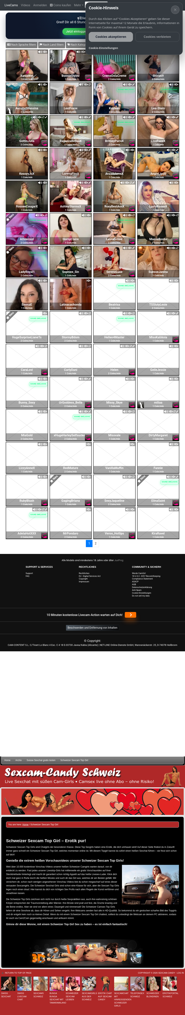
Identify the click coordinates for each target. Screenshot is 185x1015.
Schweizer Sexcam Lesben (72, 996)
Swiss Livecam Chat (21, 996)
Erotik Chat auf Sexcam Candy (105, 996)
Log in (180, 973)
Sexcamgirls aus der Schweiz (89, 996)
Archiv (18, 760)
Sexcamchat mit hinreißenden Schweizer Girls (121, 999)
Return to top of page (18, 973)
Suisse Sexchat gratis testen (41, 760)
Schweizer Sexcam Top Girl (74, 760)
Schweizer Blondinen (152, 995)
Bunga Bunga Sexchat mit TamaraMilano (57, 998)
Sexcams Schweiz (38, 995)
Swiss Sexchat (6, 995)
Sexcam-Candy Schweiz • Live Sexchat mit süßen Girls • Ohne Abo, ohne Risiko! (92, 776)
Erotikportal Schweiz (170, 995)
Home (7, 760)
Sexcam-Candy (166, 973)
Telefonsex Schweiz (137, 995)
